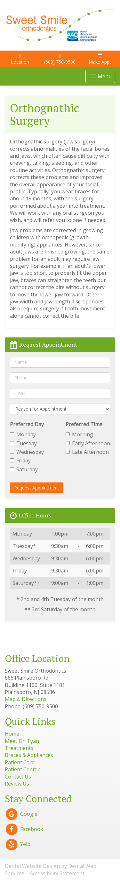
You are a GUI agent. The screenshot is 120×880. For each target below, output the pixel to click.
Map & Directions (25, 699)
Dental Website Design (32, 866)
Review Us (17, 783)
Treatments (19, 748)
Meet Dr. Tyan (22, 741)
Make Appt (100, 59)
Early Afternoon (88, 443)
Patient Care (20, 762)
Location (20, 59)
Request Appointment (36, 488)
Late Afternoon (87, 451)
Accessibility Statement (57, 873)
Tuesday (23, 443)
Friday (20, 460)
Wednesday (27, 451)
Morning (79, 434)
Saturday (24, 469)
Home (12, 733)
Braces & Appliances (29, 755)
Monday (23, 434)
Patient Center (22, 769)
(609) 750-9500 (60, 59)
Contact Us (18, 776)
